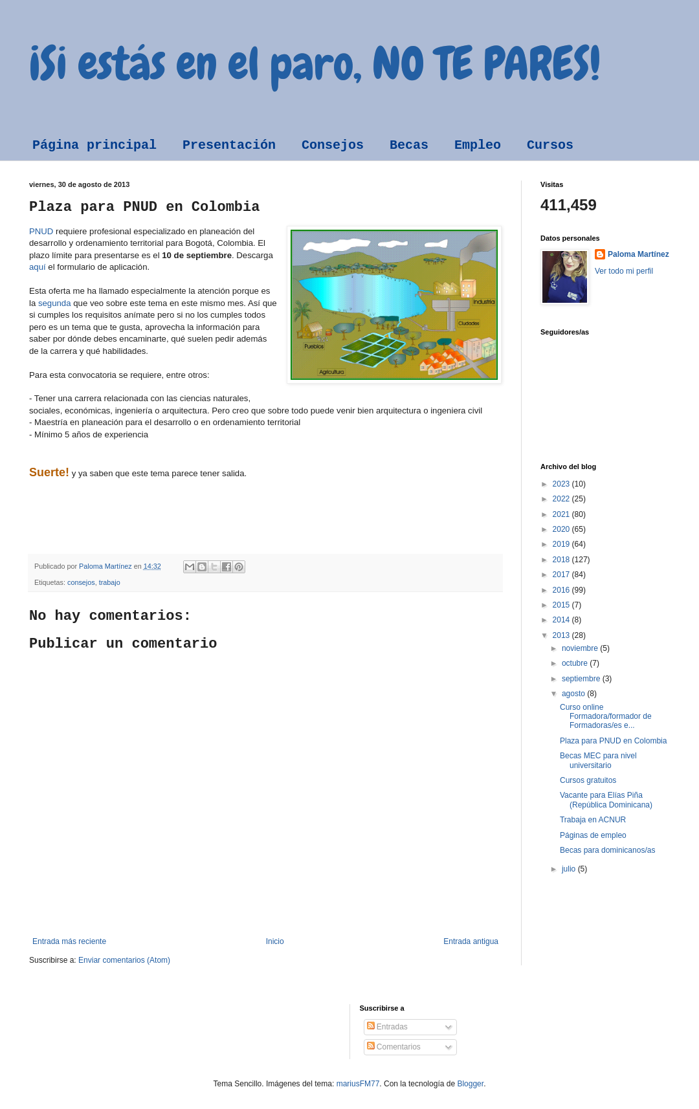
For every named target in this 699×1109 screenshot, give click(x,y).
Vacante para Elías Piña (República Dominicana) (606, 800)
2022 (562, 498)
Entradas (387, 1026)
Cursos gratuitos (588, 780)
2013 (562, 635)
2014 (562, 619)
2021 (562, 514)
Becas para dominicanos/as (607, 850)
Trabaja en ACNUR (593, 819)
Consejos (333, 145)
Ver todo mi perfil (624, 271)
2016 (562, 590)
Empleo (477, 145)
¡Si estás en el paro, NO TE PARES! (315, 63)
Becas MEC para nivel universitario (598, 760)
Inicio (275, 941)
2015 (562, 604)
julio (570, 868)
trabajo (109, 582)
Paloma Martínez (638, 254)
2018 (562, 559)
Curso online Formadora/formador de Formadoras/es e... (606, 716)
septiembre (582, 678)
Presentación (229, 145)
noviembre (581, 648)
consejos (81, 582)
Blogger (470, 1083)
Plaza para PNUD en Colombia (613, 740)
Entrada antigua (470, 941)
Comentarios (394, 1046)
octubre (576, 663)
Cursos (550, 145)
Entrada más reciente (69, 941)
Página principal (94, 145)
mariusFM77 (358, 1083)
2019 (562, 544)
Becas (409, 145)
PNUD (41, 231)
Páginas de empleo (593, 835)
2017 (562, 574)
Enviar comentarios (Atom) (124, 960)
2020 (562, 529)
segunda (54, 303)
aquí (37, 267)
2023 (562, 484)
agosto (574, 693)
